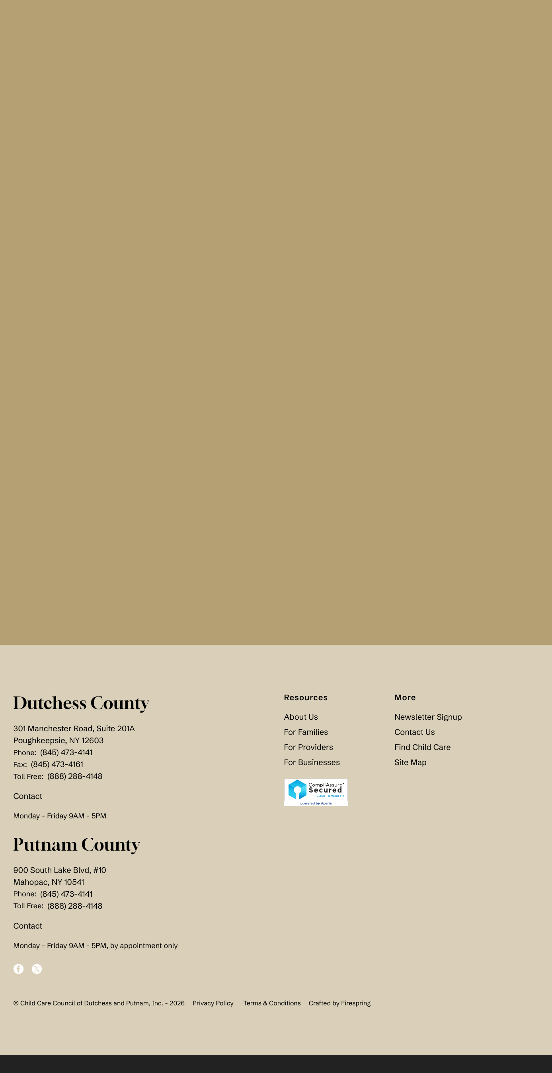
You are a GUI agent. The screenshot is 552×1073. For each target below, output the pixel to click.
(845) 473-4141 (66, 771)
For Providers (308, 766)
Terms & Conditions (272, 1022)
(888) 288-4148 (74, 795)
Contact (28, 815)
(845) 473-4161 (57, 783)
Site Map (410, 781)
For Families (306, 751)
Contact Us (414, 751)
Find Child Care (422, 766)
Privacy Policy (213, 1022)
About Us (301, 736)
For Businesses (312, 781)
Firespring (356, 1022)
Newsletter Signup (428, 736)
